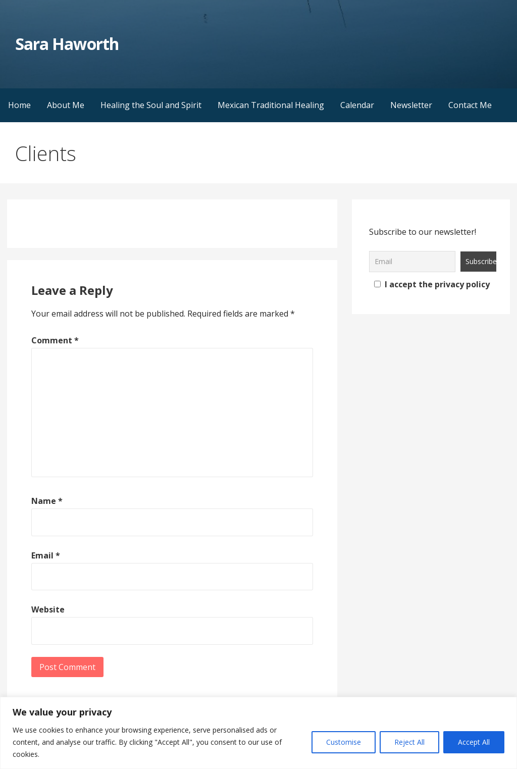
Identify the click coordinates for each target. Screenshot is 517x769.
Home (19, 105)
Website (48, 609)
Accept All (474, 742)
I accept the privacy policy (432, 284)
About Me (65, 105)
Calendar (357, 105)
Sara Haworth (66, 44)
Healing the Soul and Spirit (150, 105)
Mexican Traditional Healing (271, 105)
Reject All (409, 742)
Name (47, 500)
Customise (343, 742)
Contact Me (470, 105)
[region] (258, 733)
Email (45, 555)
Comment (55, 340)
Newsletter (411, 105)
